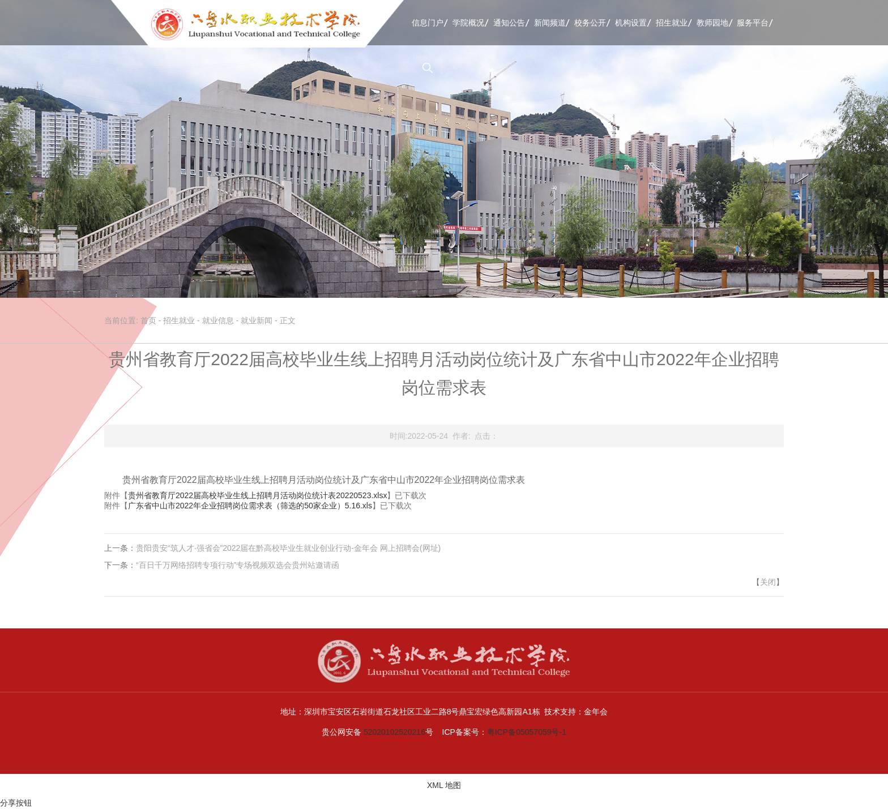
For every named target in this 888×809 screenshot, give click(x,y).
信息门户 (427, 22)
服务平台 (753, 22)
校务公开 (590, 22)
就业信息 (218, 320)
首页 (148, 320)
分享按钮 (16, 802)
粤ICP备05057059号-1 (526, 732)
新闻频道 (550, 22)
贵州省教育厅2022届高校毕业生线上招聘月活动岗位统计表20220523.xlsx (257, 495)
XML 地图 (444, 785)
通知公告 (509, 22)
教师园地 (712, 22)
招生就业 (672, 22)
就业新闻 (256, 320)
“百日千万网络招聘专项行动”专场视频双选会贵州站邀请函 (237, 565)
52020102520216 (394, 732)
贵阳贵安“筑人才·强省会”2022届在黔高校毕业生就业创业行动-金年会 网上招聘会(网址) (288, 548)
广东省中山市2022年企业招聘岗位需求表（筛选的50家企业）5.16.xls (250, 505)
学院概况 (468, 22)
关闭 (768, 582)
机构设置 (631, 22)
